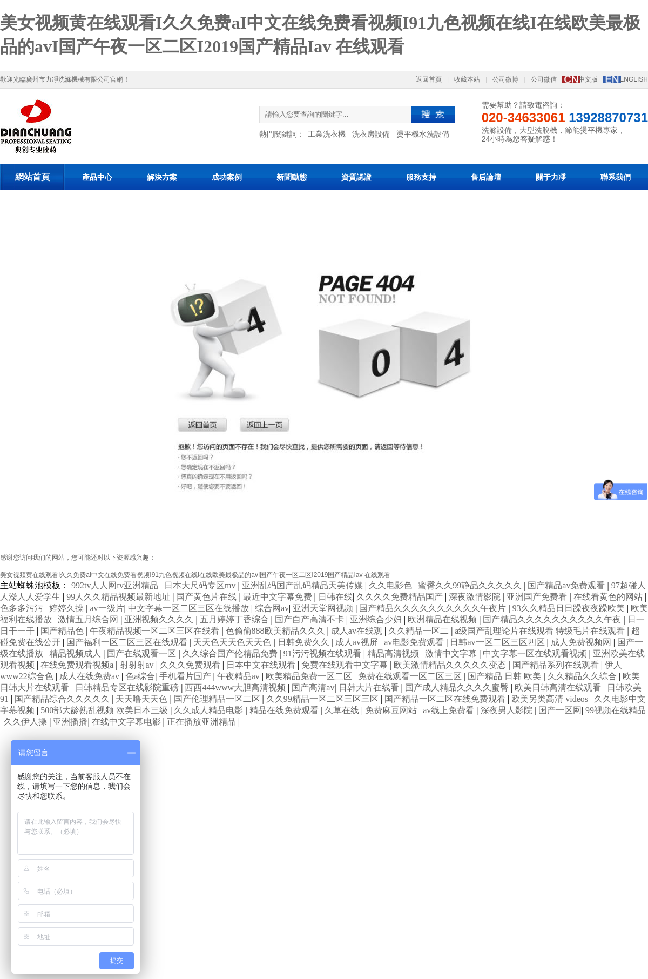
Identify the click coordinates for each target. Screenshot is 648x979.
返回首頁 (429, 79)
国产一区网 (560, 710)
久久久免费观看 (191, 664)
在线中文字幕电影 (127, 721)
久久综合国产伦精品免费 (231, 653)
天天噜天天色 (143, 698)
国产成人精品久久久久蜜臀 (458, 687)
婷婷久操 (67, 608)
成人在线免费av (90, 676)
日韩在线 (335, 596)
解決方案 (162, 177)
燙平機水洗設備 (422, 134)
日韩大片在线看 (370, 687)
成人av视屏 (357, 642)
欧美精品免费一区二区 (310, 676)
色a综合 (140, 676)
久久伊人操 (26, 721)
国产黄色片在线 (207, 596)
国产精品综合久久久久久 (63, 698)
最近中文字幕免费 (278, 596)
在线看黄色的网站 (609, 596)
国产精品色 (63, 630)
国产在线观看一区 (142, 653)
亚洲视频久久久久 (159, 619)
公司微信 (544, 79)
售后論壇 (486, 177)
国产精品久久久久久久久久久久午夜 (553, 619)
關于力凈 (551, 177)
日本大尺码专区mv (201, 585)
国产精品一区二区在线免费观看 (446, 698)
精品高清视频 (394, 653)
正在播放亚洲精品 (202, 721)
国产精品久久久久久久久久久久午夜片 (433, 608)
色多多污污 (22, 608)
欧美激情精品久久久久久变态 (451, 664)
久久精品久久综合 (583, 676)
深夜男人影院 (508, 710)
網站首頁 (32, 177)
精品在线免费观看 (285, 710)
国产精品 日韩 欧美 (505, 676)
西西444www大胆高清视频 (236, 687)
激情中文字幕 (452, 653)
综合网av (272, 608)
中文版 (588, 79)
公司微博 (505, 79)
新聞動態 (291, 177)
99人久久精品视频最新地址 (119, 596)
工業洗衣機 (327, 134)
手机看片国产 (186, 676)
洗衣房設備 (371, 134)
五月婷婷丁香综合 (235, 619)
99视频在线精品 (615, 710)
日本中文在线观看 (262, 664)
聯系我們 (615, 177)
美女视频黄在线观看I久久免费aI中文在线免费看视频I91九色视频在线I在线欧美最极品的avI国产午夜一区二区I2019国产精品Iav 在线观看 (195, 575)
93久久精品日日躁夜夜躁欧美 (569, 608)
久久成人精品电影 (209, 710)
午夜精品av (239, 676)
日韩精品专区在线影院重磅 (128, 687)
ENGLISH (633, 79)
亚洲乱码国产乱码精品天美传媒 (303, 585)
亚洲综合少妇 (377, 619)
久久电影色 (391, 585)
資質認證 (356, 177)
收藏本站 (467, 79)
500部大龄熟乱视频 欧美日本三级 (105, 710)
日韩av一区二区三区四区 (498, 642)
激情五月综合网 (89, 619)
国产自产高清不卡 (310, 619)
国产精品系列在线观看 (556, 664)
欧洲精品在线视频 (443, 619)
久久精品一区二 (419, 630)
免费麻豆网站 (392, 710)
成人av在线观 (357, 630)
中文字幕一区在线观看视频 (536, 653)
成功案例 (227, 177)
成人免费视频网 (582, 642)
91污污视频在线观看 (323, 653)
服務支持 (421, 177)
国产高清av (313, 687)
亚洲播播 (70, 721)
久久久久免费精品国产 (400, 596)
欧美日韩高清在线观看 (559, 687)
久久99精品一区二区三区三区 (323, 698)
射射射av (138, 664)
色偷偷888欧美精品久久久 (276, 630)
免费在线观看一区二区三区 (411, 676)
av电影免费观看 (415, 642)
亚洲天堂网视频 (324, 608)
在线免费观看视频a (78, 664)
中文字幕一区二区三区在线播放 (189, 608)
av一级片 (107, 608)
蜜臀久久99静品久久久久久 (471, 585)
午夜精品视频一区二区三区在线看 (155, 630)
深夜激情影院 (476, 596)
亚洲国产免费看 (538, 596)
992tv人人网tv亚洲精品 (115, 585)
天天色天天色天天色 (233, 642)
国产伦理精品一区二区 (218, 698)
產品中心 (97, 177)
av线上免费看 (449, 710)
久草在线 (343, 710)
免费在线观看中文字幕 (345, 664)
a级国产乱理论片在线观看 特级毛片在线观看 (541, 630)
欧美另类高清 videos (550, 698)
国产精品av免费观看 (567, 585)
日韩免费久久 (305, 642)
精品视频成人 (76, 653)
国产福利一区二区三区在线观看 (128, 642)
